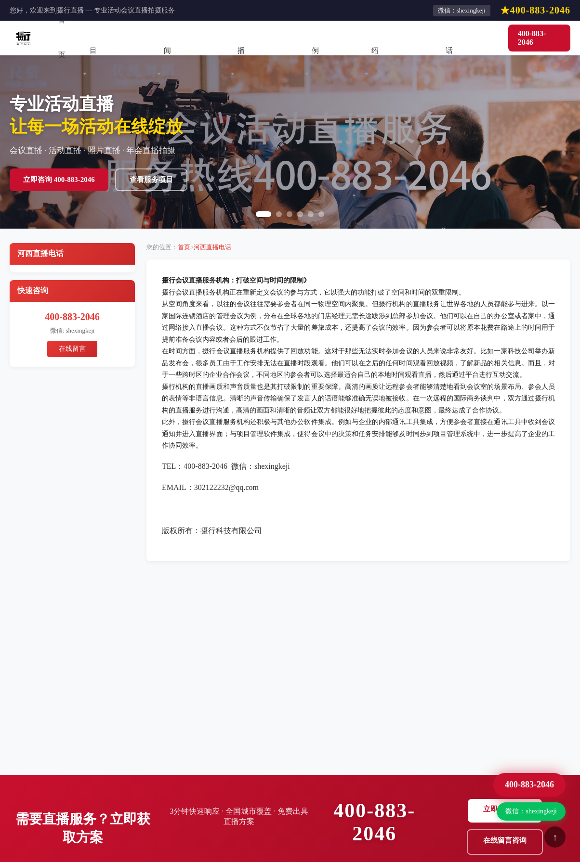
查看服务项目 (151, 179)
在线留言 (72, 348)
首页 (62, 37)
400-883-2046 (532, 37)
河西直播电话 (212, 247)
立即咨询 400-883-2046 (59, 179)
